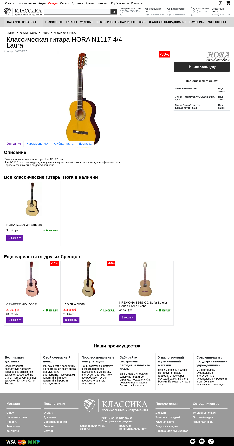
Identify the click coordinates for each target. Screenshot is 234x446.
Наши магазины (26, 3)
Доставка (77, 3)
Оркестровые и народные (116, 22)
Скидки (53, 3)
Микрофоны (217, 22)
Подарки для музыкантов (172, 431)
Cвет (142, 22)
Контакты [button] (137, 3)
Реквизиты (13, 426)
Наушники (197, 22)
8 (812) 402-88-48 (176, 14)
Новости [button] (102, 3)
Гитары (71, 22)
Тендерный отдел (204, 412)
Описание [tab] (14, 143)
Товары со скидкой (168, 417)
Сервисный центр (55, 421)
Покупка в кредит (167, 426)
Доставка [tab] (85, 143)
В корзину (15, 238)
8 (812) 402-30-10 (154, 14)
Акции (42, 3)
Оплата (64, 3)
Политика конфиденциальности (133, 427)
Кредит (89, 3)
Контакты (12, 431)
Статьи (48, 431)
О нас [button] (8, 3)
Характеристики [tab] (37, 143)
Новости (11, 421)
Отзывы (49, 426)
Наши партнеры (203, 421)
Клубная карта (120, 3)
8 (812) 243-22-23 (221, 14)
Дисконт (161, 412)
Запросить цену (202, 67)
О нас (10, 412)
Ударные (86, 22)
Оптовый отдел (203, 417)
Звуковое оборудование (167, 22)
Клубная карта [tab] (63, 143)
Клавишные (54, 22)
